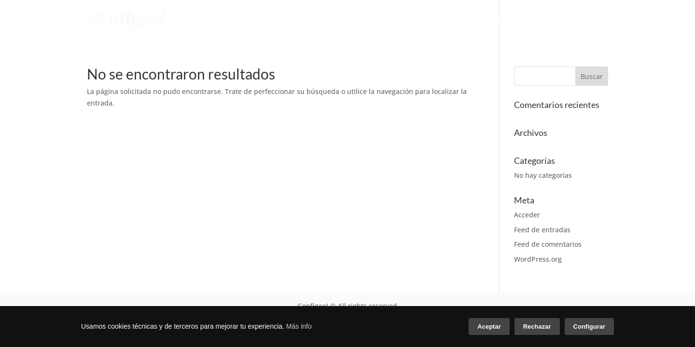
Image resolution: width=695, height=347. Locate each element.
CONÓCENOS (439, 20)
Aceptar (488, 326)
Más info (299, 326)
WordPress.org (538, 259)
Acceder (527, 214)
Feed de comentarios (548, 244)
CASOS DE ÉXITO (519, 20)
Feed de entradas (542, 229)
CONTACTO (586, 20)
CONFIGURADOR (296, 20)
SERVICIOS (371, 20)
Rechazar (537, 326)
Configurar (589, 326)
